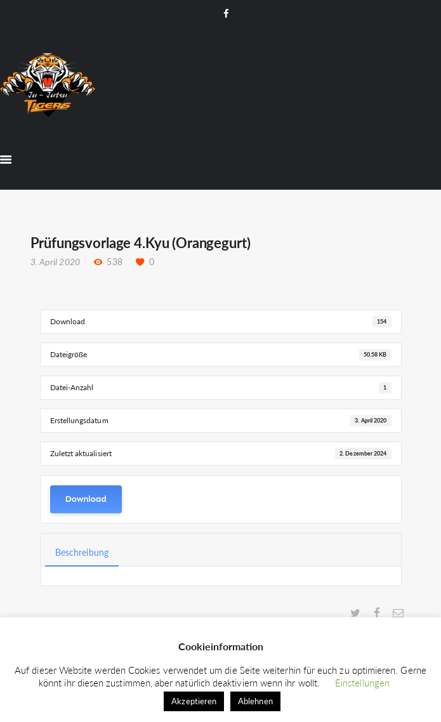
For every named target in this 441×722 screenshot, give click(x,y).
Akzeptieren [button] (193, 701)
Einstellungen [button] (362, 682)
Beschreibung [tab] (82, 552)
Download (86, 499)
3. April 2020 (55, 261)
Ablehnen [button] (255, 701)
